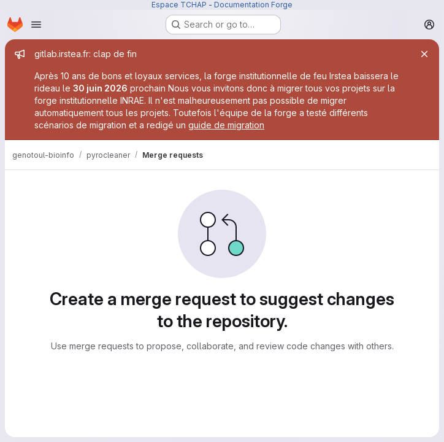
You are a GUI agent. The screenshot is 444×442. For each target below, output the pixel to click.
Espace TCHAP (179, 4)
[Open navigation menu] (36, 24)
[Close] (424, 54)
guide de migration (226, 125)
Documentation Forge (253, 4)
